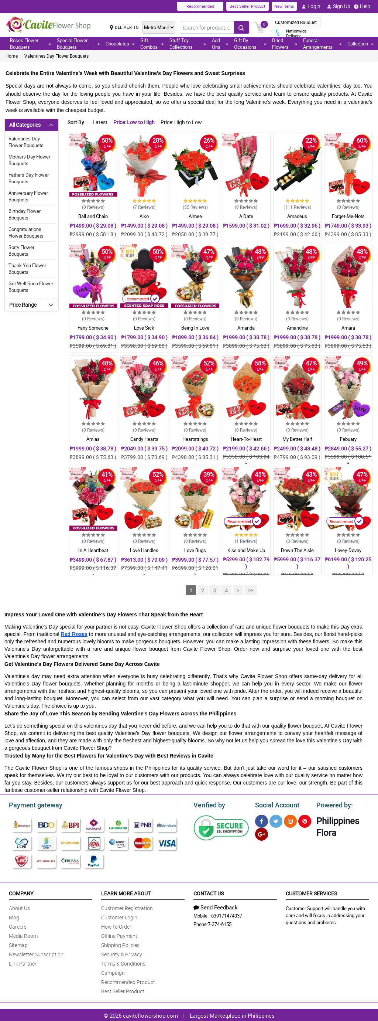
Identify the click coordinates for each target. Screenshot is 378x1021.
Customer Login (119, 916)
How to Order (116, 925)
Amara (348, 327)
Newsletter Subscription (36, 953)
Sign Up (338, 6)
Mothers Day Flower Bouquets (29, 160)
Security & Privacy (121, 953)
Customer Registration (127, 907)
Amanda (246, 327)
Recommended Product (128, 980)
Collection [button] (360, 43)
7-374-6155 (219, 923)
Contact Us (208, 892)
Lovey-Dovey (348, 550)
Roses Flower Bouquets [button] (30, 43)
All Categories (25, 124)
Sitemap (18, 943)
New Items (284, 6)
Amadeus (297, 216)
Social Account (275, 804)
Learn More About (126, 892)
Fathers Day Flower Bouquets (28, 178)
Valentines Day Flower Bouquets (56, 56)
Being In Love (195, 327)
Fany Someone (93, 327)
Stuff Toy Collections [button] (187, 43)
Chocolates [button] (120, 43)
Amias (93, 439)
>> (250, 590)
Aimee (195, 216)
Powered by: (333, 804)
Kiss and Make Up (246, 550)
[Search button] (241, 27)
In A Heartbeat (93, 550)
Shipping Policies (120, 943)
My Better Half (297, 439)
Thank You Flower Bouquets (27, 268)
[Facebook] (261, 820)
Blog (14, 916)
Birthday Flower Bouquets (24, 214)
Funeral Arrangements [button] (322, 43)
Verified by (208, 804)
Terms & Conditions (123, 962)
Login (311, 6)
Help (362, 6)
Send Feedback (215, 906)
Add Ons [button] (220, 43)
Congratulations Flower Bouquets (26, 232)
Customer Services (311, 892)
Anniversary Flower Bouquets (28, 196)
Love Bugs (195, 550)
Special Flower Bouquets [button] (78, 43)
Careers (18, 925)
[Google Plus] (261, 833)
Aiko (144, 216)
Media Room (23, 934)
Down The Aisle (297, 550)
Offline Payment (119, 934)
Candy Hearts (144, 439)
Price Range (23, 304)
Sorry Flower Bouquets (21, 250)
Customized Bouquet (296, 22)
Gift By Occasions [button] (250, 43)
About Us (19, 907)
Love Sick (144, 327)
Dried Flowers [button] (285, 43)
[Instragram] (290, 820)
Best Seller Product (247, 6)
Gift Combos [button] (152, 43)
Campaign (113, 971)
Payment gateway (32, 804)
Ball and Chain (93, 216)
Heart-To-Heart (246, 439)
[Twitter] (275, 820)
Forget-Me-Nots (348, 216)
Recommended (200, 6)
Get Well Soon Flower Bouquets (30, 286)
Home (12, 56)
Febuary (348, 439)
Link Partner (23, 962)
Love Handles (144, 550)
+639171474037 (225, 914)
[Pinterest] (304, 820)
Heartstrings (195, 439)
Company (21, 892)
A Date (246, 216)
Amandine (297, 327)
